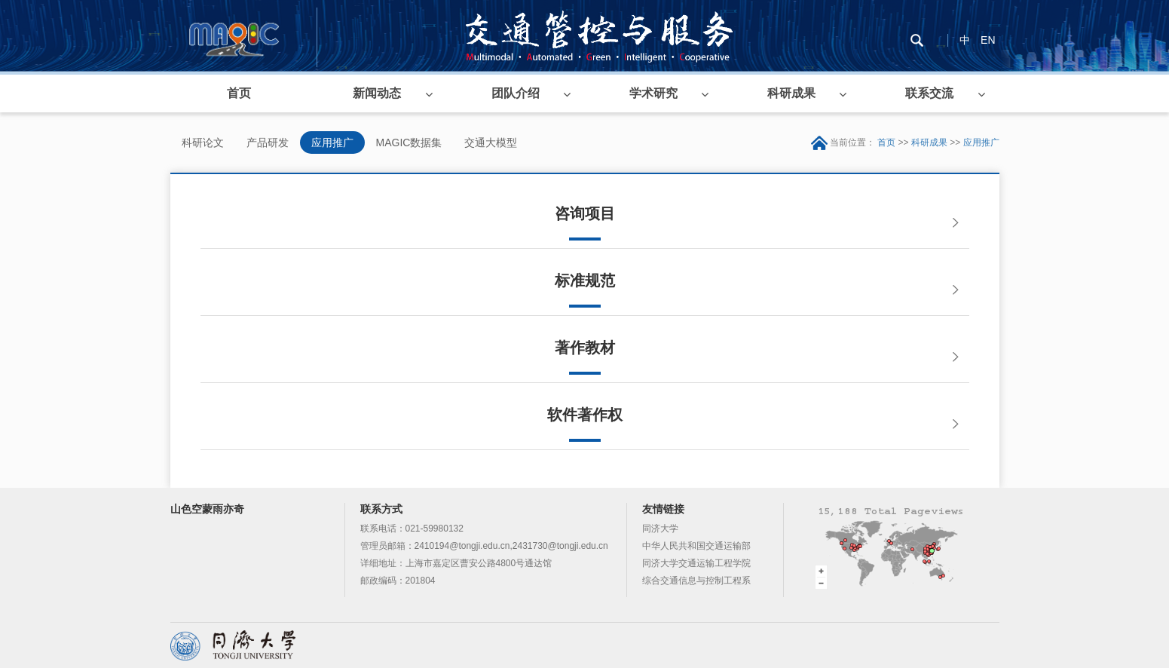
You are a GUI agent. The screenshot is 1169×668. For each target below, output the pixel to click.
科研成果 (791, 93)
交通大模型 (490, 142)
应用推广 (332, 142)
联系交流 (929, 93)
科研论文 (203, 142)
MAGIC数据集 (409, 142)
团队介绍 (515, 93)
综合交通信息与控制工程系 (696, 580)
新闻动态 (377, 93)
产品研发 (267, 142)
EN (988, 40)
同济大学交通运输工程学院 (696, 563)
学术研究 (653, 93)
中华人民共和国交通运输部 (696, 546)
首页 (239, 93)
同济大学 (660, 528)
